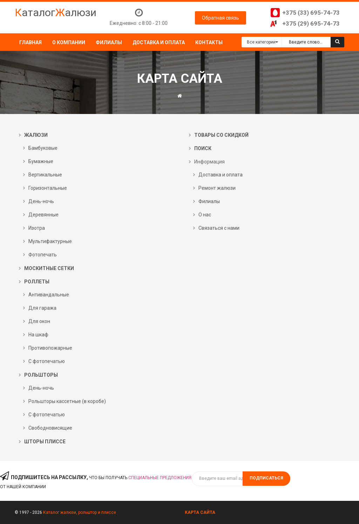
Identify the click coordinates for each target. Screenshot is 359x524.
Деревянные (43, 214)
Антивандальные (48, 294)
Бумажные (40, 161)
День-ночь (41, 201)
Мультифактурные (50, 241)
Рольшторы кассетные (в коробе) (67, 401)
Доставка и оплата (220, 174)
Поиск (202, 148)
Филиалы (209, 201)
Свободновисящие (50, 428)
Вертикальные (45, 174)
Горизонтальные (47, 188)
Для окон (39, 321)
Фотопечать (42, 254)
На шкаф (38, 334)
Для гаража (42, 308)
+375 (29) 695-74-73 (311, 23)
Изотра (36, 228)
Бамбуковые (42, 148)
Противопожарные (50, 348)
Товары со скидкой (221, 135)
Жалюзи (36, 135)
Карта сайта (200, 512)
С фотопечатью (46, 361)
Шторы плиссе (45, 441)
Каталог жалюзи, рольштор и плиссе (79, 512)
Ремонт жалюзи (217, 188)
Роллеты (36, 281)
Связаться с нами (218, 228)
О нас (204, 214)
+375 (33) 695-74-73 (311, 12)
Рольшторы (41, 375)
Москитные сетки (49, 268)
